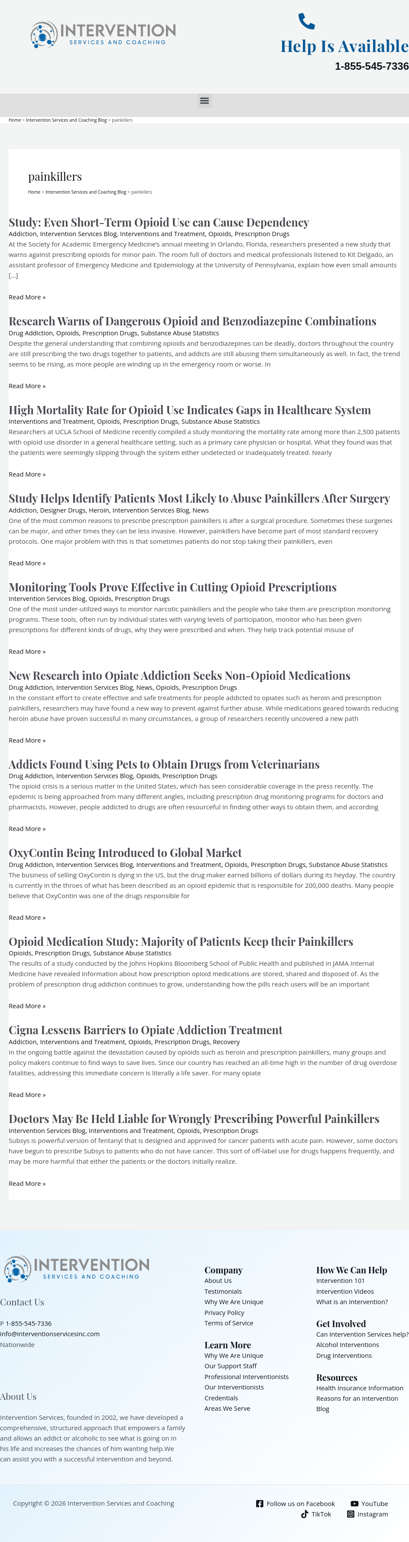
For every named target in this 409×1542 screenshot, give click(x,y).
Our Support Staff (231, 1361)
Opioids (224, 233)
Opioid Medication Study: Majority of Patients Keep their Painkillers (185, 939)
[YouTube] (369, 1501)
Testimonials (223, 1288)
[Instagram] (367, 1511)
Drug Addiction (31, 332)
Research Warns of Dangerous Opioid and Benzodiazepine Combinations (197, 320)
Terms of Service (229, 1319)
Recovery (231, 1039)
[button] (205, 101)
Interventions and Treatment (166, 233)
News (204, 508)
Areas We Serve (227, 1403)
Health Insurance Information (361, 1393)
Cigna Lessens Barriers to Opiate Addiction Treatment (149, 1027)
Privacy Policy (224, 1309)
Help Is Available (341, 44)
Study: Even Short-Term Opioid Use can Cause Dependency (162, 221)
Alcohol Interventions (348, 1351)
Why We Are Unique (234, 1298)
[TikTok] (315, 1511)
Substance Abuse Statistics (183, 332)
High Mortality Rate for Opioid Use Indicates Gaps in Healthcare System (194, 408)
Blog (323, 1414)
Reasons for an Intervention (358, 1404)
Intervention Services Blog (80, 233)
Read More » (28, 296)
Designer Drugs (64, 508)
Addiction (23, 233)
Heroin (101, 508)
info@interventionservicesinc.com (51, 1330)
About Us (218, 1277)
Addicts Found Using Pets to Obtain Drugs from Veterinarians (168, 761)
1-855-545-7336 (372, 66)
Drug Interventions (344, 1361)
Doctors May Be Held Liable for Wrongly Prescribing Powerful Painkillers (198, 1115)
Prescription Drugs (268, 233)
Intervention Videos (345, 1288)
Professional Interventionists (247, 1372)
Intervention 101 (341, 1277)
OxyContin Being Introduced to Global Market (128, 850)
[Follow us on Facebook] (295, 1501)
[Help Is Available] (307, 21)
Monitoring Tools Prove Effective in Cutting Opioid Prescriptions (176, 585)
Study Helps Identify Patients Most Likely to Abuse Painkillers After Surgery (204, 496)
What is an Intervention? (353, 1298)
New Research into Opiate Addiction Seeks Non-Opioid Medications (183, 673)
